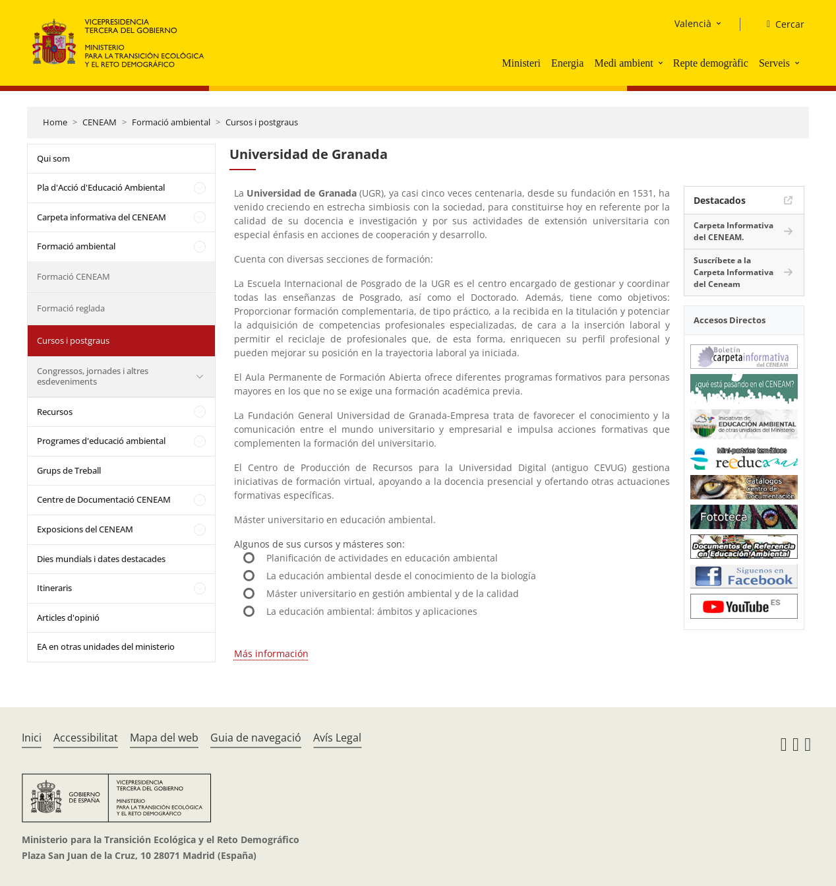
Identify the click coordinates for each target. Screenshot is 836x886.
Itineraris (54, 588)
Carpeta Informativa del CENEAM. (733, 231)
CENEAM (99, 122)
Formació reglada (71, 308)
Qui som (53, 158)
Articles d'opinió (68, 617)
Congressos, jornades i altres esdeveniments (92, 376)
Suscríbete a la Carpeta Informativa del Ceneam (733, 272)
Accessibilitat (85, 737)
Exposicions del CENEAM (85, 529)
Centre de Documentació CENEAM (104, 499)
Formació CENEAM (73, 276)
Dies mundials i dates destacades (101, 559)
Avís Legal (337, 737)
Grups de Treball (69, 470)
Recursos (55, 412)
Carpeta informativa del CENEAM (101, 217)
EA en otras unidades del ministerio (106, 646)
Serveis (774, 63)
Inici (32, 737)
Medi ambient (623, 63)
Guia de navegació (255, 737)
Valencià (692, 23)
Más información (271, 653)
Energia (567, 63)
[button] (662, 63)
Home (55, 122)
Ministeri (521, 63)
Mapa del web (164, 737)
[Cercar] (780, 24)
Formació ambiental (171, 122)
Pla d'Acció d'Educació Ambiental (101, 187)
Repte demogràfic (710, 63)
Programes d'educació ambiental (101, 441)
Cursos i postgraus (261, 122)
